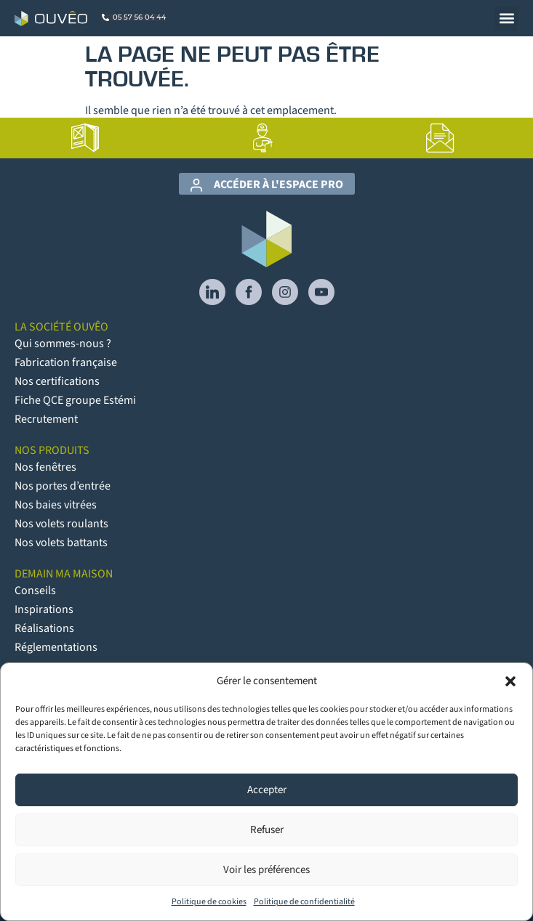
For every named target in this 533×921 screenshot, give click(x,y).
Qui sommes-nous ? (63, 344)
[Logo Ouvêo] (51, 18)
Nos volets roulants (61, 524)
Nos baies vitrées (56, 505)
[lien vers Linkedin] (212, 292)
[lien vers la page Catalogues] (85, 138)
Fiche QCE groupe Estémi (75, 400)
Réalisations (44, 628)
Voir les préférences (266, 869)
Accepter (266, 790)
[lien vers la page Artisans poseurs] (262, 138)
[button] (510, 681)
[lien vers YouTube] (321, 292)
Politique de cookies (209, 902)
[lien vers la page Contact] (440, 138)
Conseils (35, 591)
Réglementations (56, 647)
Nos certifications (57, 381)
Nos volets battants (61, 543)
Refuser (267, 829)
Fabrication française (66, 362)
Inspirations (44, 609)
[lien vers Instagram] (285, 292)
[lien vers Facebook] (249, 292)
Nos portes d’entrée (63, 486)
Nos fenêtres (45, 467)
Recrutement (46, 419)
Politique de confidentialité (304, 902)
